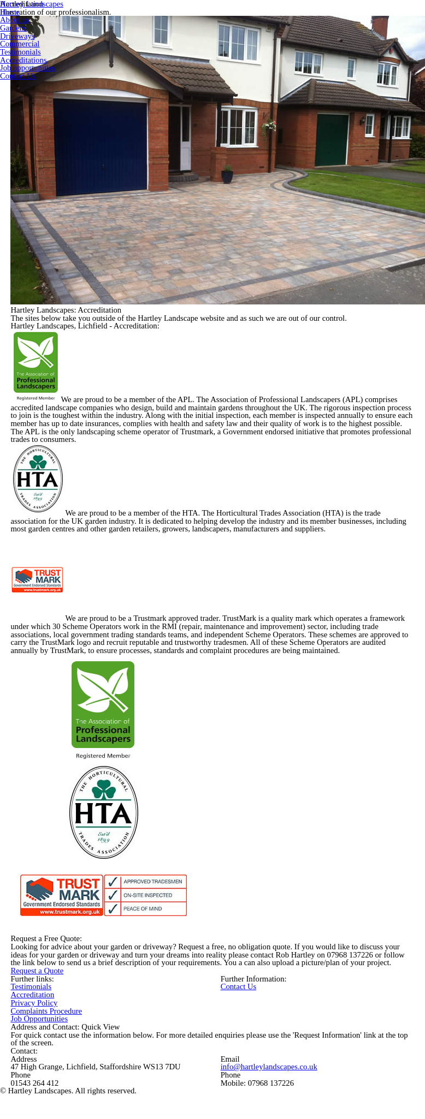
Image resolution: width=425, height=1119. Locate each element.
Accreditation (32, 994)
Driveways (17, 36)
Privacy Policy (33, 1002)
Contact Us (239, 986)
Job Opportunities (39, 1018)
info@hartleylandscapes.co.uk (269, 1066)
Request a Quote (36, 970)
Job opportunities (27, 67)
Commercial (19, 43)
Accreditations (23, 60)
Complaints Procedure (46, 1011)
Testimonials (30, 986)
